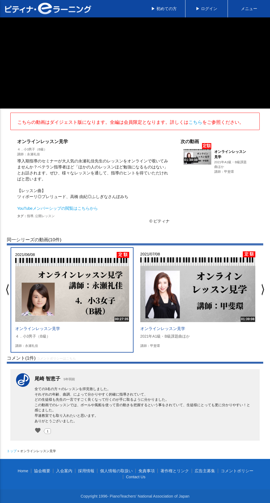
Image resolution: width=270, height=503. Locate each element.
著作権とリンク (174, 471)
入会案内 (64, 471)
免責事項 (146, 471)
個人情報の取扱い (116, 471)
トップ (12, 451)
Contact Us (135, 477)
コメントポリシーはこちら (56, 358)
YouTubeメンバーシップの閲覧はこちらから (57, 208)
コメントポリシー (237, 471)
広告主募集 (205, 471)
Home (23, 471)
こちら (195, 122)
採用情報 (86, 471)
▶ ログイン (206, 9)
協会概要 (42, 471)
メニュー (249, 9)
